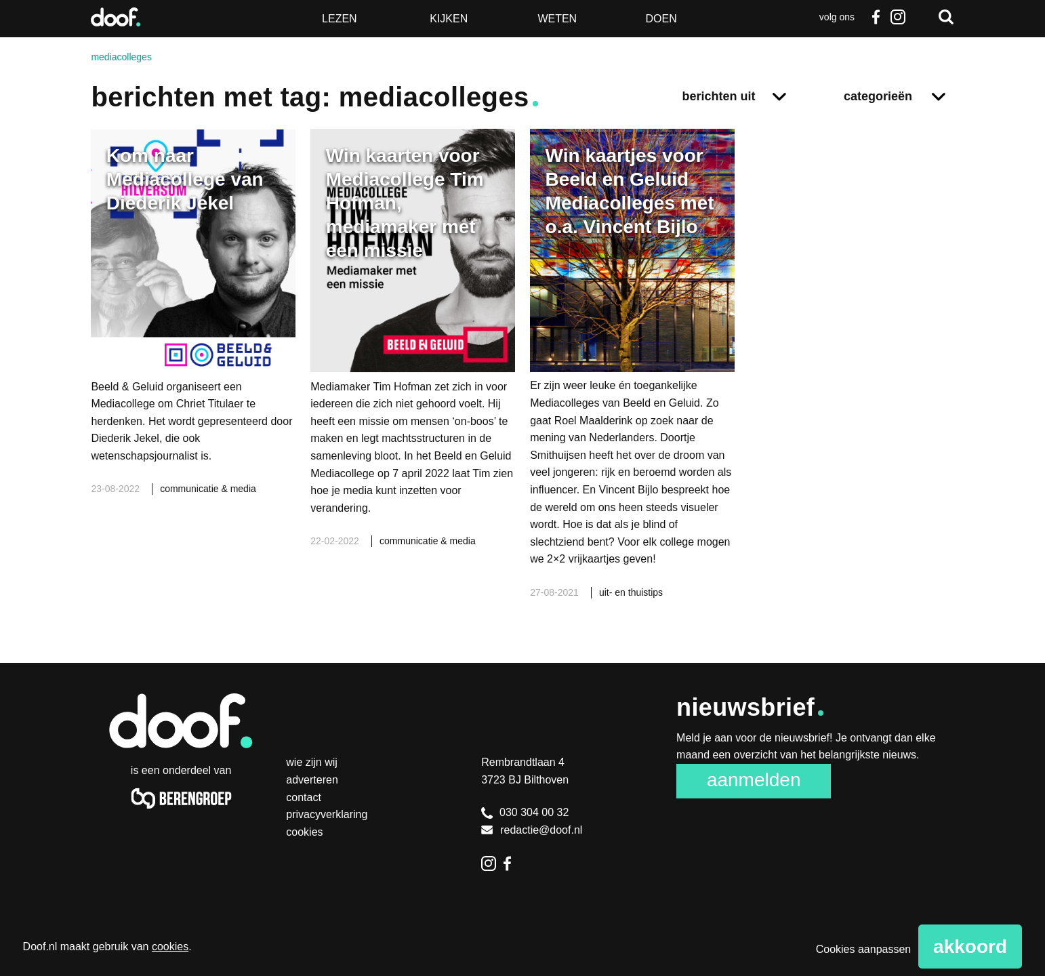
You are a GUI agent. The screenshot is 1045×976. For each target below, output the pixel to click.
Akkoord (970, 946)
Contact (303, 797)
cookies (170, 946)
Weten (557, 18)
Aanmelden (754, 779)
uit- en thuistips (631, 592)
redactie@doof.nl (531, 830)
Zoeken (946, 16)
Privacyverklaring (326, 814)
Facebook (876, 16)
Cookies (304, 832)
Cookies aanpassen (863, 949)
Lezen (339, 18)
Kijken (449, 18)
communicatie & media (208, 488)
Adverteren (312, 780)
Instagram (897, 16)
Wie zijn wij (311, 762)
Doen (661, 18)
